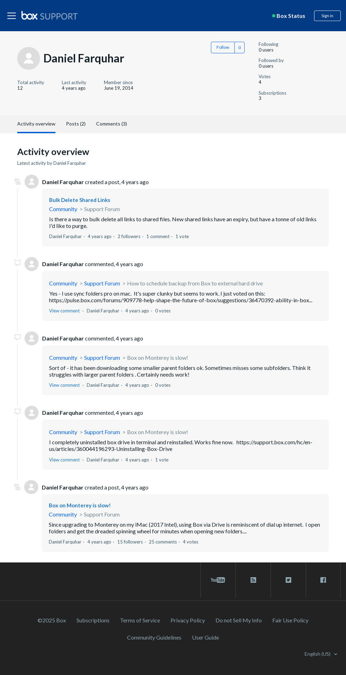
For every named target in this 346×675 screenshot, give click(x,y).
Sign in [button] (327, 15)
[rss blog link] (253, 580)
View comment (64, 310)
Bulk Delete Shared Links (79, 200)
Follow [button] (223, 47)
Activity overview (36, 124)
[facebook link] (323, 580)
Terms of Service (140, 620)
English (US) (318, 654)
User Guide (205, 637)
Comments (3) (111, 124)
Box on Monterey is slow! (157, 357)
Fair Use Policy (290, 620)
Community (63, 208)
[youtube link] (218, 580)
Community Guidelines (154, 637)
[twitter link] (288, 580)
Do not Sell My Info (238, 620)
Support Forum (102, 208)
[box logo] (49, 15)
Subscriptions (92, 620)
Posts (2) (76, 124)
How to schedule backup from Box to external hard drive (195, 283)
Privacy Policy (188, 620)
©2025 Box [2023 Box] (52, 620)
